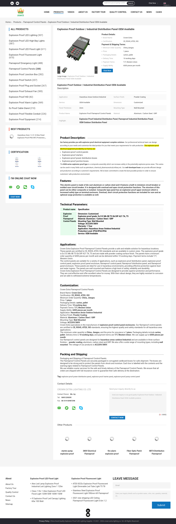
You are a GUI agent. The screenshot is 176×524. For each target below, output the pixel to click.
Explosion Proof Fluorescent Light (25, 55)
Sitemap (9, 504)
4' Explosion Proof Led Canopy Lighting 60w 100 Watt (48, 499)
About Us (83, 12)
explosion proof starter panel (102, 377)
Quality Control (118, 12)
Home (47, 12)
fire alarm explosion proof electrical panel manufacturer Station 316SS (112, 452)
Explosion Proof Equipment (22, 119)
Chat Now (152, 3)
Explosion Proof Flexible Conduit (25, 114)
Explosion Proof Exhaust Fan (23, 91)
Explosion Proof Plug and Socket (25, 85)
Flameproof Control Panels (34, 22)
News (149, 12)
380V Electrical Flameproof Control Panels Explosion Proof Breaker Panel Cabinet (89, 452)
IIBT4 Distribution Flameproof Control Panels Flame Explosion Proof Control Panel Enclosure (156, 452)
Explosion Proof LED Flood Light (24, 49)
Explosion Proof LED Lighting (23, 35)
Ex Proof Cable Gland (19, 108)
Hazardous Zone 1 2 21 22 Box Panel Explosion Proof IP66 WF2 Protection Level (31, 137)
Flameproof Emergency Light (23, 63)
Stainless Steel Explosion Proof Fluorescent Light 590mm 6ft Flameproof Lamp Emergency (90, 492)
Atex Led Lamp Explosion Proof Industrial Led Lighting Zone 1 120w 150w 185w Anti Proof (47, 485)
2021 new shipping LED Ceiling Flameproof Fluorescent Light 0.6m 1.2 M (90, 500)
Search (130, 3)
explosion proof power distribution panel (76, 377)
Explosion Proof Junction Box (23, 74)
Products (59, 12)
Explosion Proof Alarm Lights (23, 102)
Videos (71, 12)
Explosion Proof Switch (20, 80)
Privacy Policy (44, 521)
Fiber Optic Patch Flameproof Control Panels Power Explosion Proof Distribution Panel (134, 452)
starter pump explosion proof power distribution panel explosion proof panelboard (67, 452)
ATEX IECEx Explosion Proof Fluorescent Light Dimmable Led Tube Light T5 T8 (90, 485)
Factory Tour (98, 12)
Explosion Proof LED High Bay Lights (27, 41)
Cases (159, 12)
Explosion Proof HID (19, 97)
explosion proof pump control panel (127, 377)
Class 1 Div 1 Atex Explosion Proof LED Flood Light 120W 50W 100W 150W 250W (48, 493)
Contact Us (136, 12)
